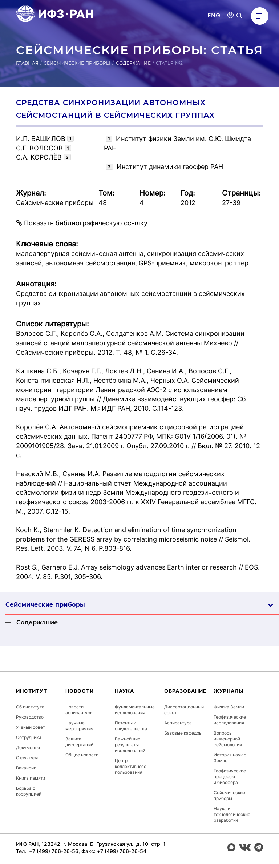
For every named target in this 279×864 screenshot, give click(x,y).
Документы (28, 747)
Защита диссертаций (79, 741)
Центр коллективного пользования (130, 766)
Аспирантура (178, 723)
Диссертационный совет (184, 709)
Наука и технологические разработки (232, 814)
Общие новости (81, 754)
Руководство (30, 717)
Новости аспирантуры (79, 709)
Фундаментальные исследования (135, 709)
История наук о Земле (230, 757)
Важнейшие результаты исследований (130, 744)
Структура (27, 757)
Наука (124, 691)
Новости (79, 691)
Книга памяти (30, 778)
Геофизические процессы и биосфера (230, 776)
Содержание (133, 63)
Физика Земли (229, 707)
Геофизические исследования (230, 720)
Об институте (30, 707)
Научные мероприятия (79, 725)
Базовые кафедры (183, 733)
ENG (213, 15)
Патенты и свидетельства (131, 725)
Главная (27, 63)
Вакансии (26, 768)
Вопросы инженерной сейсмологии (228, 738)
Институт (31, 691)
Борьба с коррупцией (28, 791)
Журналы (229, 691)
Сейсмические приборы (77, 63)
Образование (185, 691)
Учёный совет (30, 727)
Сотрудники (28, 737)
